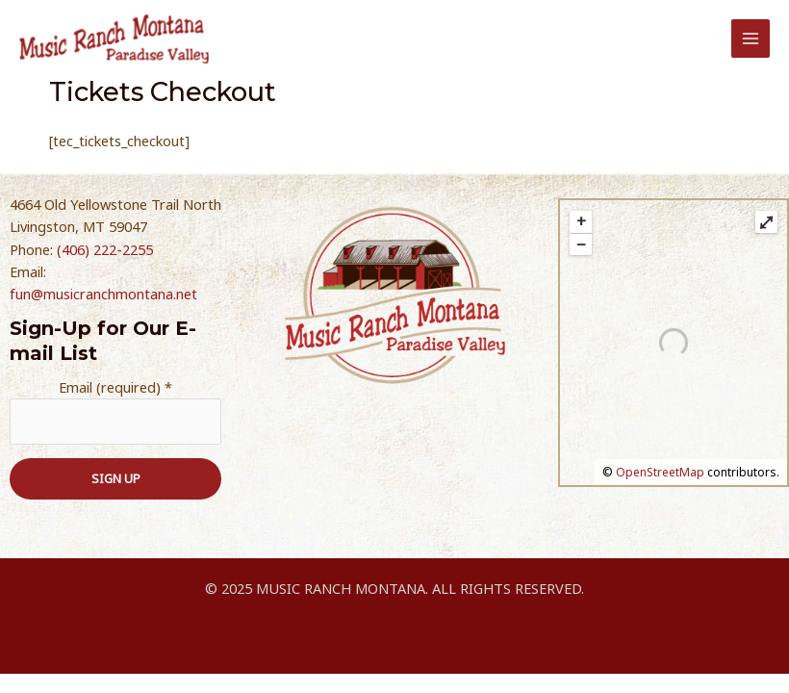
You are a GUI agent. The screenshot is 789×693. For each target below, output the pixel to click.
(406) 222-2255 (105, 254)
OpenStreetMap (660, 477)
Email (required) (115, 391)
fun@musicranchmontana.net (103, 299)
